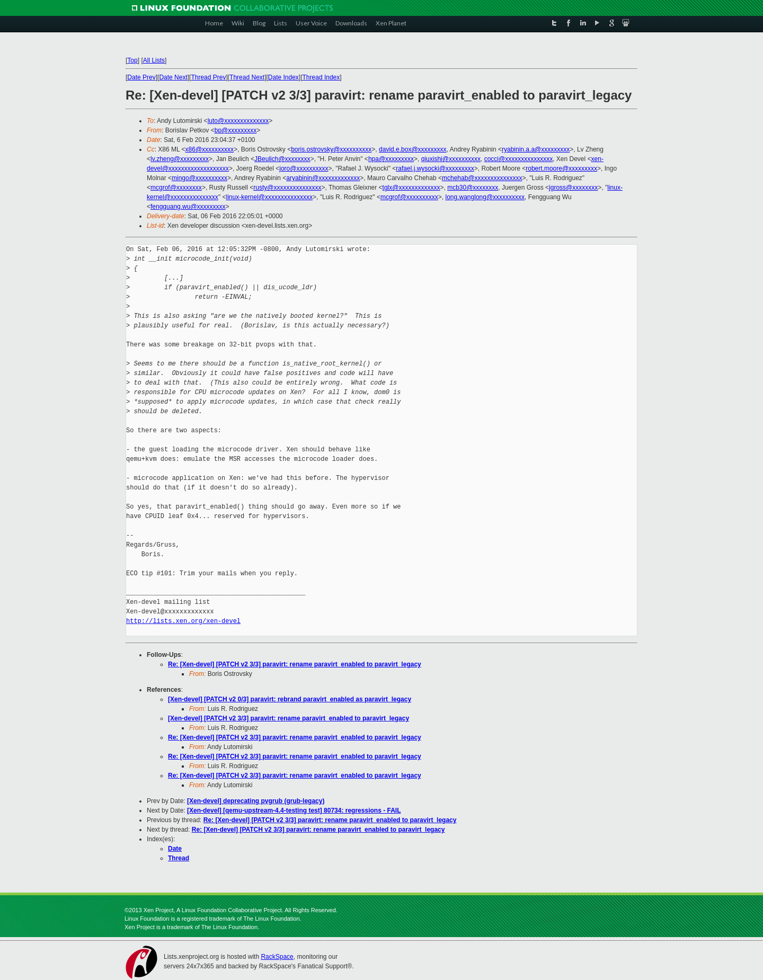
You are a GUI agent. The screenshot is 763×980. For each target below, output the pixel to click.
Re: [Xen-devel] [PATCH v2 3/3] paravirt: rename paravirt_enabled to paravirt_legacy (294, 664)
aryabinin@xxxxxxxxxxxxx (323, 178)
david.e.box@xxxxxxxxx (413, 149)
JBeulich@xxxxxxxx (282, 159)
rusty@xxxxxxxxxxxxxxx (287, 187)
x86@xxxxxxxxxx (209, 149)
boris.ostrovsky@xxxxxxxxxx (331, 149)
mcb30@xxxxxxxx (472, 187)
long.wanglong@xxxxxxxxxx (485, 197)
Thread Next (246, 77)
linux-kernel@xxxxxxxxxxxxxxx (269, 197)
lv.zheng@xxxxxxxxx (179, 159)
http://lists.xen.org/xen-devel (183, 621)
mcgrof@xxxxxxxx (176, 187)
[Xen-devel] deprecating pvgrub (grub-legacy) (255, 801)
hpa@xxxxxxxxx (391, 159)
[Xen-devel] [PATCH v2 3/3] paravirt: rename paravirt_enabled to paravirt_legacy (288, 718)
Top (132, 60)
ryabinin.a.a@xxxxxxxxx (536, 149)
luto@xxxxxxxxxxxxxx (238, 120)
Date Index (283, 77)
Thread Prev (208, 77)
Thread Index (321, 77)
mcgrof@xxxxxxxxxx (409, 197)
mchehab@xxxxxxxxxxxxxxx (482, 178)
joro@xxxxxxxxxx (303, 168)
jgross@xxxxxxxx (573, 187)
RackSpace (277, 956)
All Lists (154, 60)
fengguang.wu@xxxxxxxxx (188, 206)
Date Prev (141, 77)
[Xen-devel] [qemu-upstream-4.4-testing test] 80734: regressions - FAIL (294, 810)
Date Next (173, 77)
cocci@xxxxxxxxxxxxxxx (518, 159)
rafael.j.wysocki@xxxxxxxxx (435, 168)
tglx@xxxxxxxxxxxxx (411, 187)
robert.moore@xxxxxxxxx (561, 168)
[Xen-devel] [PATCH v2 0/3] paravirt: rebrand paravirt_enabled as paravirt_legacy (289, 699)
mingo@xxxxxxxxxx (199, 178)
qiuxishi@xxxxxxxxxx (451, 159)
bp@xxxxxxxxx (236, 130)
